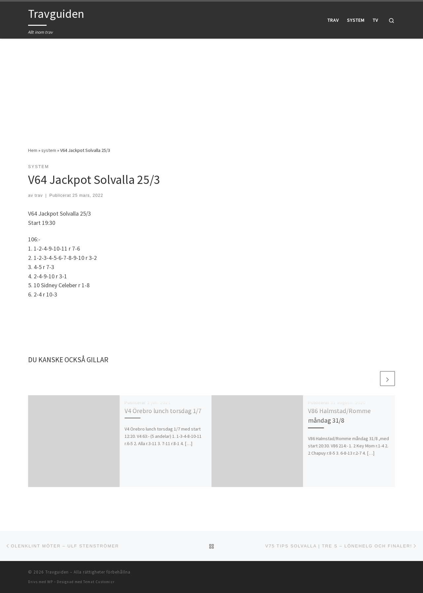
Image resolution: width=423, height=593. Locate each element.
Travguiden (57, 572)
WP (50, 581)
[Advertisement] (211, 88)
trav (39, 195)
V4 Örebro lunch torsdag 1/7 (163, 411)
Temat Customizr (99, 581)
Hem (32, 150)
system (48, 150)
